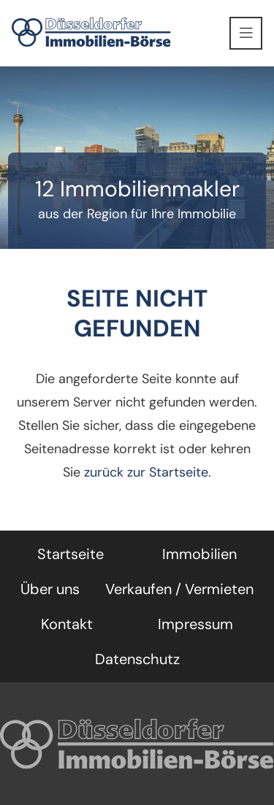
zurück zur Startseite (146, 472)
